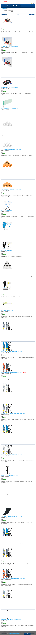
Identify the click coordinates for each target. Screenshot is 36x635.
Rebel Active (4, 8)
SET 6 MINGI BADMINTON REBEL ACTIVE (8, 270)
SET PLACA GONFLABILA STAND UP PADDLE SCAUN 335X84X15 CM (13, 537)
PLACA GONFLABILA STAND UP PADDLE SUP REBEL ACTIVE (11, 351)
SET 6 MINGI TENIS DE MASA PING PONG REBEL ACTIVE (11, 128)
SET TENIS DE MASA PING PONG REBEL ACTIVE (9, 25)
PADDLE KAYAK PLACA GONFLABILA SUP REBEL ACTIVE (11, 619)
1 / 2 (18, 14)
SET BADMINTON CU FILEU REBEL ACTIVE (8, 290)
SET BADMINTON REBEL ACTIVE (7, 210)
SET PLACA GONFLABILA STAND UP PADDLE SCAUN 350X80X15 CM (13, 413)
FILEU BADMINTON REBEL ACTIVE (7, 310)
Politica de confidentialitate (14, 633)
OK (27, 633)
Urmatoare (32, 14)
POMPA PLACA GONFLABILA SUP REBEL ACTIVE (9, 475)
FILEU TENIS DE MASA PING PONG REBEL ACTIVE (9, 108)
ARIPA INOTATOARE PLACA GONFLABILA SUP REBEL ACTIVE (11, 516)
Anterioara (4, 14)
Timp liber (8, 8)
